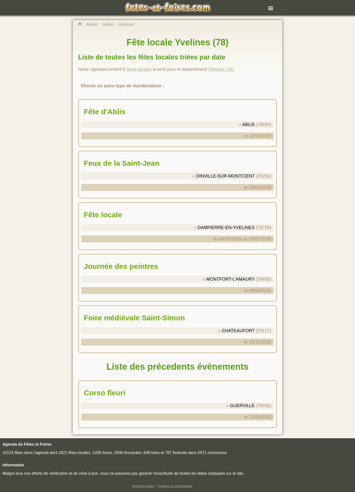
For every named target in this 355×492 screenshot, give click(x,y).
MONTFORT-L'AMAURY (230, 279)
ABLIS (248, 124)
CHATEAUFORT (238, 330)
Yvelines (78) (221, 69)
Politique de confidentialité (175, 486)
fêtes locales (139, 69)
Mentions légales (143, 486)
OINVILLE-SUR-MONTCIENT (225, 176)
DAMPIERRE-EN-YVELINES (226, 227)
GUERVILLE (242, 405)
